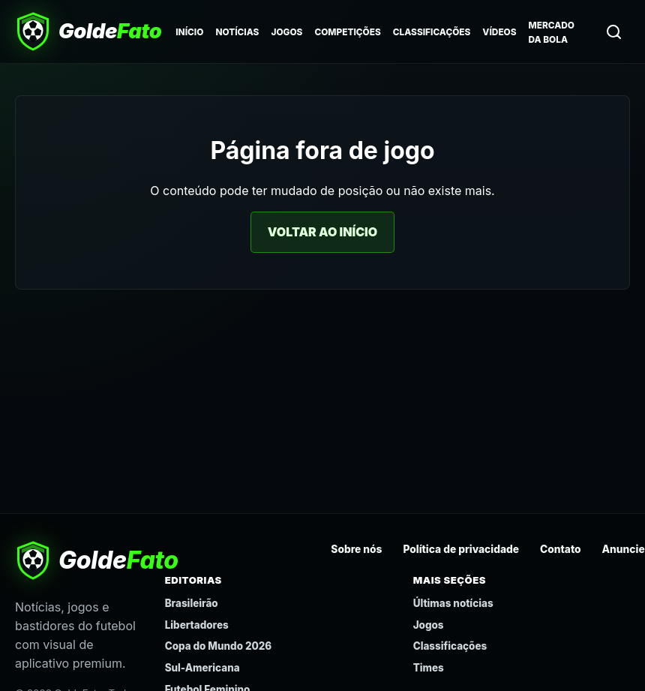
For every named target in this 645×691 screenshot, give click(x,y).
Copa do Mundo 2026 (218, 646)
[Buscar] (613, 31)
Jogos (286, 32)
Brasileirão (191, 603)
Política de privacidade (461, 549)
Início (189, 32)
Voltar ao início (322, 231)
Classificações (432, 32)
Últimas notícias (453, 603)
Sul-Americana (202, 668)
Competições (347, 32)
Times (428, 668)
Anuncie (623, 549)
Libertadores (197, 625)
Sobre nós (356, 549)
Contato (560, 549)
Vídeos (499, 32)
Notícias (237, 32)
